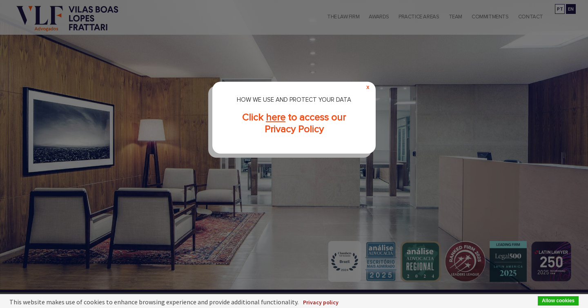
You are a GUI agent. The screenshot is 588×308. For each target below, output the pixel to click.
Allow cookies (558, 301)
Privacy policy (321, 302)
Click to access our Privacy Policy (294, 123)
